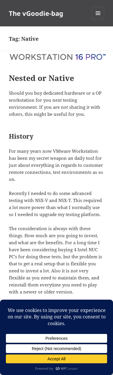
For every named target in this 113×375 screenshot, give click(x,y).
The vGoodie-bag (36, 13)
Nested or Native (41, 78)
